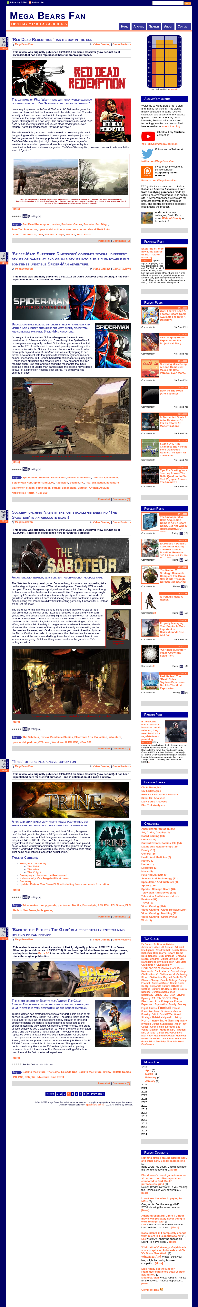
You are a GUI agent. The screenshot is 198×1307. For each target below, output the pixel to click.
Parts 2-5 (43, 953)
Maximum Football (164, 1035)
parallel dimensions (64, 487)
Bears (183, 950)
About (168, 26)
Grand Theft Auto (99, 229)
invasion (146, 1023)
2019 (144, 1105)
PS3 (87, 482)
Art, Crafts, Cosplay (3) (155, 832)
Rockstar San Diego (96, 224)
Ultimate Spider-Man (105, 477)
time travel (57, 1077)
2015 (144, 1119)
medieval (181, 1035)
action (58, 229)
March (149, 1073)
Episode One (69, 1071)
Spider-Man (84, 477)
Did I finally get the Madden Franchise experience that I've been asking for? (163, 1271)
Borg (144, 956)
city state (180, 962)
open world (46, 229)
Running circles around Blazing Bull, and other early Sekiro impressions (164, 1159)
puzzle (52, 905)
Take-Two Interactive (24, 229)
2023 (144, 1091)
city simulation (165, 962)
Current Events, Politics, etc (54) (161, 843)
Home (124, 26)
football (164, 1008)
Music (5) (147, 871)
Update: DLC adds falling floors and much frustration (64, 884)
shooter (82, 229)
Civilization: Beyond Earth (164, 977)
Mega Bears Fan (48, 15)
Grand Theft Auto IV (24, 234)
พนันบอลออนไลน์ (151, 1256)
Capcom (152, 956)
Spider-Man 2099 (43, 482)
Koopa (60, 234)
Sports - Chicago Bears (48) (158, 889)
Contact (183, 26)
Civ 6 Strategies (151, 787)
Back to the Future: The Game (41, 1071)
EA (96, 737)
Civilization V (150, 968)
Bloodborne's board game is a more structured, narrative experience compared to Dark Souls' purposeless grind (163, 1179)
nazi (47, 742)
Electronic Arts (83, 737)
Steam (120, 905)
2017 (144, 1112)
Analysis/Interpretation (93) (158, 828)
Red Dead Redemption (36, 224)
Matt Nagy (147, 1035)
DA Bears (166, 989)
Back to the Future (90, 1071)
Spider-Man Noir (22, 482)
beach (175, 950)
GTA (40, 234)
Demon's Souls (160, 992)
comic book (43, 487)
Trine (26, 905)
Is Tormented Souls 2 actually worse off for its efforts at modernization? (173, 421)
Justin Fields (156, 1026)
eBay (175, 998)
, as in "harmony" (34, 863)
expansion (147, 1004)
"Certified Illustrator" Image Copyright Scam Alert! (173, 652)
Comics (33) (148, 839)
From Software (163, 1011)
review (56, 224)
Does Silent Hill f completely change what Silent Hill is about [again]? (163, 1234)
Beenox (74, 482)
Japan (177, 1023)
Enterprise (167, 1001)
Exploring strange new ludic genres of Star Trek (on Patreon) (152, 253)
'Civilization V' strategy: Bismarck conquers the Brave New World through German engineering (173, 576)
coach (164, 980)
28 (154, 613)
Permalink (104, 240)
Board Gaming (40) (153, 835)
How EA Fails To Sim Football (159, 794)
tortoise (70, 234)
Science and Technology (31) (159, 878)
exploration (160, 1004)
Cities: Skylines (169, 959)
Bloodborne (159, 953)
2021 (144, 1098)
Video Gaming (101, 44)
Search (154, 26)
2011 (144, 1134)
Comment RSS (152, 1289)
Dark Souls (180, 988)
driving (181, 995)
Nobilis (76, 905)
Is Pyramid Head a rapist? (171, 598)
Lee (143, 1224)
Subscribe (38, 2)
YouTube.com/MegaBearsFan (159, 143)
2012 (144, 1130)
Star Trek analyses (153, 805)
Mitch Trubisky (157, 1041)
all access (167, 947)
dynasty (146, 998)
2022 (144, 1095)
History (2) (147, 860)
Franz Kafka (83, 234)
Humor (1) (147, 864)
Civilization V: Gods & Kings (170, 971)
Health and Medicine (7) (156, 857)
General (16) (148, 853)
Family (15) (148, 850)
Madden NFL (167, 1029)
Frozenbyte (89, 905)
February (150, 1077)
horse (155, 1020)
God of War (166, 1014)
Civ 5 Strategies (151, 790)
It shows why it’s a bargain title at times (44, 878)
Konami (170, 1026)
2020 (144, 1102)
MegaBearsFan (24, 44)
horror (146, 1020)
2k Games (147, 944)
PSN (106, 905)
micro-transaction (163, 1038)
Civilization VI (149, 974)
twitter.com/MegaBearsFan (157, 161)
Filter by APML (19, 2)
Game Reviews (122, 44)
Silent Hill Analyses (153, 798)
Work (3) (146, 920)
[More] (16, 208)
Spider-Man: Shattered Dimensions (44, 477)
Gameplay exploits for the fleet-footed (43, 875)
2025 (144, 1084)
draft (172, 995)
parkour (32, 742)
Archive (139, 26)
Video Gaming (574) (153, 906)
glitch (155, 1014)
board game (175, 952)
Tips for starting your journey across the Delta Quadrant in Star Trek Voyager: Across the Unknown (174, 476)
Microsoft (146, 1038)
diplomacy (147, 995)
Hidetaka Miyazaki (162, 1017)
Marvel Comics (173, 1032)
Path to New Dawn (24, 910)
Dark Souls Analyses (154, 801)
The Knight (34, 872)
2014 (144, 1123)
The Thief (33, 866)
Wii (94, 482)
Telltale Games (122, 1071)
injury (183, 1020)
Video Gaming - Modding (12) (159, 913)
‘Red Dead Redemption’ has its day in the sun (52, 39)
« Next (50, 1093)
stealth (30, 487)
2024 (144, 1088)
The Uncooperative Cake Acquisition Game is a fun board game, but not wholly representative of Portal (173, 524)
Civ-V (183, 977)
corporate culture (160, 986)
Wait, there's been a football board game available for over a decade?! (173, 315)
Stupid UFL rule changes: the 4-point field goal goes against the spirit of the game (173, 449)
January (150, 1080)
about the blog (171, 126)
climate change (150, 980)
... (180, 282)
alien (157, 947)
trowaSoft (173, 89)
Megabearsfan (150, 1277)
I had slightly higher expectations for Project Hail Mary (172, 340)
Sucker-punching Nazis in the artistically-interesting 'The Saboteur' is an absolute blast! (64, 515)
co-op (43, 905)
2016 (144, 1116)
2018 (144, 1109)
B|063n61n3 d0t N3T (95, 1104)
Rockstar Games (72, 224)
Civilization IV (164, 964)
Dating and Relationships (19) (159, 846)
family (172, 1004)
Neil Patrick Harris (23, 492)
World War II (59, 742)
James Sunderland (162, 1023)
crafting (145, 989)
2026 (164, 1074)
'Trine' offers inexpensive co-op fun (44, 761)
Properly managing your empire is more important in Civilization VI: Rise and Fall (172, 629)
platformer (18, 487)
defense (146, 992)
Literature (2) (149, 867)
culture (156, 989)
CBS (161, 956)
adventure (69, 229)
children (155, 959)
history (177, 1017)
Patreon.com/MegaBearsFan (158, 180)
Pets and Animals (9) (154, 874)
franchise (147, 1011)
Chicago (169, 956)
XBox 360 (41, 492)
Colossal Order (160, 983)
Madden (153, 1029)
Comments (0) (121, 240)
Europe (178, 1001)
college (173, 980)
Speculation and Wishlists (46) (160, 882)
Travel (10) (147, 902)
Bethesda (146, 953)
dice (172, 992)
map (153, 1032)
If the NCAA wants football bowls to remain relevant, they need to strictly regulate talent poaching (151, 730)
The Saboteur (31, 737)
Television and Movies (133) (158, 892)
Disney (158, 995)
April (148, 1070)
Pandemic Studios (61, 737)
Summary (26, 881)
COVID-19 (176, 986)
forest (176, 1008)
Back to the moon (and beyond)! (171, 392)
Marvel (160, 1032)
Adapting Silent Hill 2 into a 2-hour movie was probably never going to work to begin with (163, 1218)
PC (82, 482)
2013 (144, 1127)
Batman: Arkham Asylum (93, 487)
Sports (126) (148, 885)
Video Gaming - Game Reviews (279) (163, 909)
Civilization (148, 964)
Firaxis (153, 1008)
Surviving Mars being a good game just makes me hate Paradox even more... (173, 368)
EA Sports (164, 998)
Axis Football (163, 950)
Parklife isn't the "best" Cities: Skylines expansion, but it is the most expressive (172, 682)
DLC (128, 905)
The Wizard (34, 869)
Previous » (97, 1093)
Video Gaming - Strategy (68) (159, 916)
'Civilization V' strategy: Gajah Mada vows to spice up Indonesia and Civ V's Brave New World (163, 1250)
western (49, 234)
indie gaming (45, 910)
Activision (62, 482)
